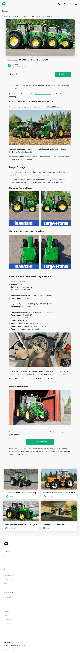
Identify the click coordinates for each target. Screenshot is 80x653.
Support (6, 611)
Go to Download (40, 442)
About (6, 561)
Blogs (5, 557)
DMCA (6, 583)
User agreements (9, 575)
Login (5, 615)
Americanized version (43, 94)
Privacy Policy (8, 579)
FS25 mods (7, 624)
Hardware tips (55, 4)
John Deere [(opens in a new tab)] (20, 281)
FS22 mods (7, 620)
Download (62, 74)
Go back (5, 11)
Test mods (68, 4)
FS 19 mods (7, 597)
